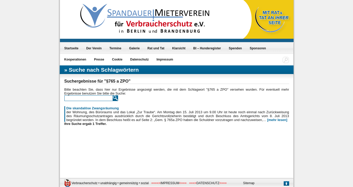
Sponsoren (258, 48)
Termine (115, 48)
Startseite (71, 48)
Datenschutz (139, 59)
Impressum (165, 59)
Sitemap (249, 183)
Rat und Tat (155, 48)
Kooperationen (75, 59)
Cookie (117, 59)
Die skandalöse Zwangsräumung (92, 108)
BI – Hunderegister (207, 48)
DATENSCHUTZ (207, 183)
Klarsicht (178, 48)
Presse (99, 59)
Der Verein (93, 48)
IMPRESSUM (169, 183)
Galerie (134, 48)
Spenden (235, 48)
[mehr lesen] (277, 120)
